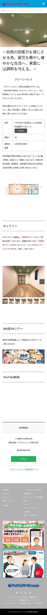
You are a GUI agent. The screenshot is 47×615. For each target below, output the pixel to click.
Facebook (21, 592)
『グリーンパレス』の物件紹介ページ (23, 470)
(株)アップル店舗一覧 (30, 515)
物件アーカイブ (8, 501)
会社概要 (26, 512)
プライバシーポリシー (30, 508)
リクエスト (6, 493)
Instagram (25, 592)
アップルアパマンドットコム (18, 611)
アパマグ (6, 497)
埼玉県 (6, 506)
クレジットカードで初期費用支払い (19, 600)
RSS (30, 592)
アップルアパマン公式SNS (32, 490)
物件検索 (6, 490)
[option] (23, 281)
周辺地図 (21, 131)
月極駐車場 (27, 493)
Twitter (17, 592)
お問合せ (23, 459)
